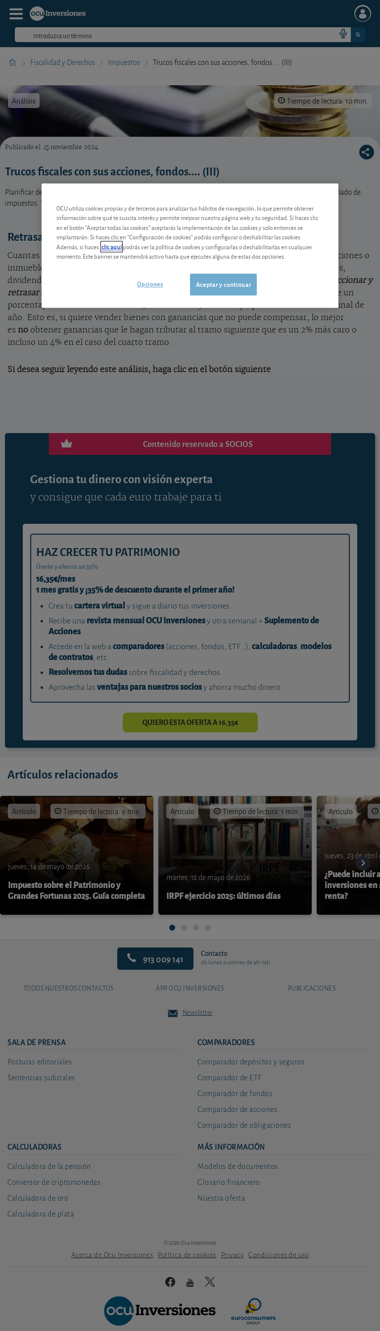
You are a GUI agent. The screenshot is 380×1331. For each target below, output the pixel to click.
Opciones (150, 283)
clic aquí (111, 246)
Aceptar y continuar (223, 284)
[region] (190, 245)
